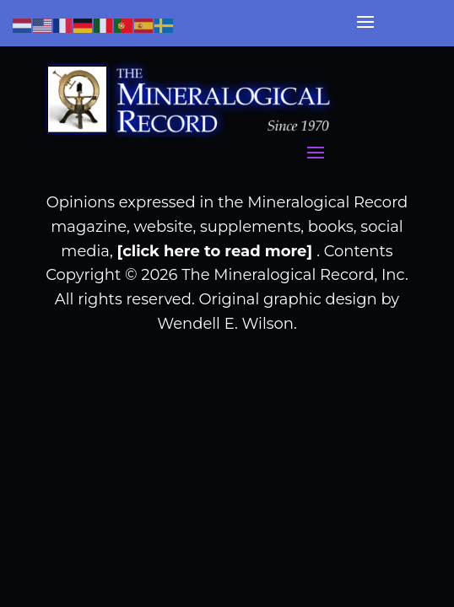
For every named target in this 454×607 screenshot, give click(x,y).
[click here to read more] (217, 251)
